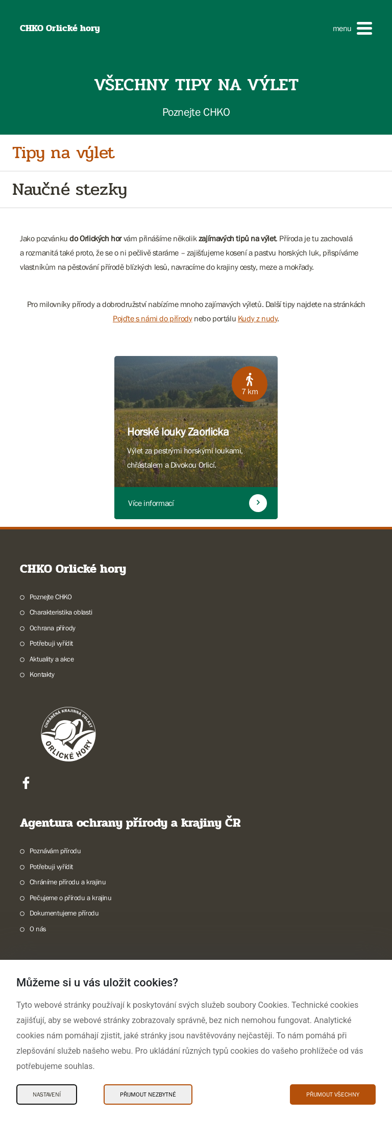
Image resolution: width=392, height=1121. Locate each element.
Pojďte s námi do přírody (152, 318)
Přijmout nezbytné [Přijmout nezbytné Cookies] (148, 1094)
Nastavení (47, 1094)
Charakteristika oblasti (61, 612)
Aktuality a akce (52, 659)
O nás (38, 929)
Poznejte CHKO (51, 597)
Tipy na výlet (63, 152)
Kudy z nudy (258, 318)
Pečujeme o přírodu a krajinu (71, 898)
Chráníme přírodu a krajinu (68, 882)
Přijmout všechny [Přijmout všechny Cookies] (332, 1094)
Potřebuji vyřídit (51, 643)
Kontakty (42, 674)
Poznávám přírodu (55, 851)
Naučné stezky (69, 189)
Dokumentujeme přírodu (64, 913)
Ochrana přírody (53, 628)
